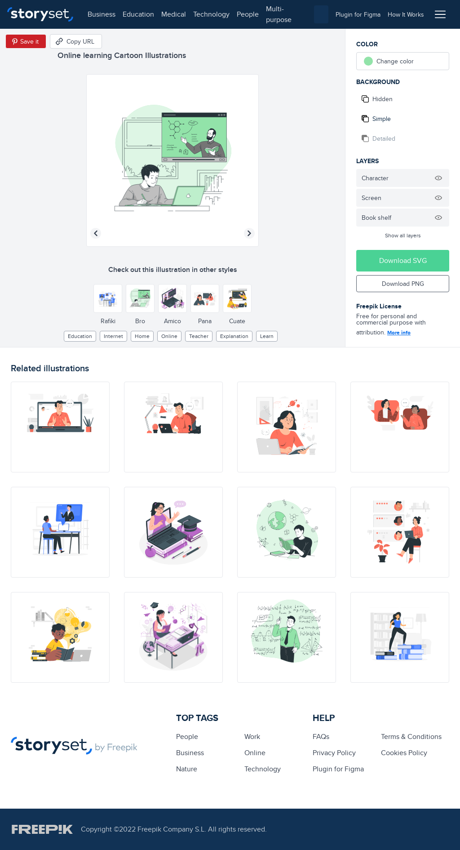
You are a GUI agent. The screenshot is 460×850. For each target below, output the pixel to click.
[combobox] (321, 14)
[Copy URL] (76, 41)
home (142, 336)
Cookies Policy (404, 753)
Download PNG (403, 283)
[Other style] (107, 298)
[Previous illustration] (95, 233)
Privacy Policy (334, 753)
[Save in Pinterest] (25, 41)
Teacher (198, 336)
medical (173, 14)
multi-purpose (279, 14)
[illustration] (60, 427)
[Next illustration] (249, 233)
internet (113, 336)
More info (399, 332)
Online (169, 336)
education (138, 14)
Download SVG (403, 260)
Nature (186, 769)
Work (252, 736)
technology (211, 14)
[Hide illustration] (438, 178)
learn (267, 336)
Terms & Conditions (411, 736)
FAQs (321, 736)
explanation (234, 336)
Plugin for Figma (338, 769)
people (248, 14)
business (101, 14)
